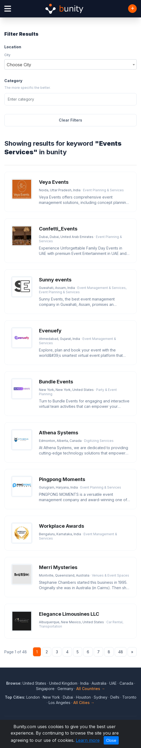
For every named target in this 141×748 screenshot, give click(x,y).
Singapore (45, 688)
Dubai (68, 697)
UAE (113, 683)
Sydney (100, 697)
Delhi (114, 697)
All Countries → (90, 688)
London (33, 697)
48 (120, 652)
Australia (99, 683)
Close (111, 740)
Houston (83, 697)
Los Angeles (59, 702)
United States (34, 683)
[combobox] (70, 64)
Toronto (129, 697)
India (84, 683)
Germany (65, 688)
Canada (126, 683)
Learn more (88, 740)
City (7, 55)
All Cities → (84, 702)
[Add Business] (132, 8)
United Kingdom (63, 683)
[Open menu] (7, 8)
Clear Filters (70, 120)
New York (51, 697)
